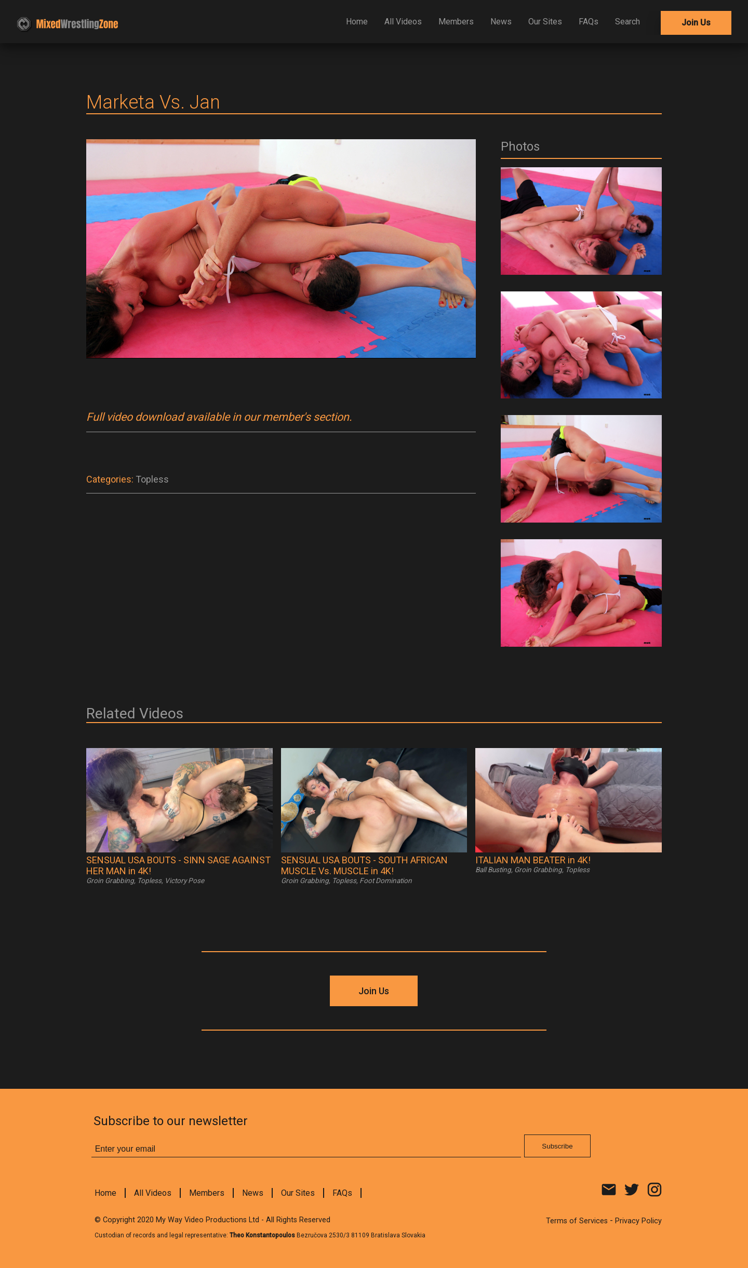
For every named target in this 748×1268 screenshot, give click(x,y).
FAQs (588, 21)
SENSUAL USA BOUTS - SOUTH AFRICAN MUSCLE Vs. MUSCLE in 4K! (364, 865)
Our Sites (545, 21)
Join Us (696, 23)
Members (456, 21)
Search (627, 21)
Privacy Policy (638, 1221)
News (501, 21)
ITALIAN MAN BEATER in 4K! (533, 860)
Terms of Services (577, 1221)
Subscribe (557, 1146)
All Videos (403, 21)
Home (357, 21)
